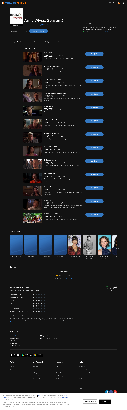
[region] (63, 401)
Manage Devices (38, 376)
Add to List (45, 25)
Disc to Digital (60, 373)
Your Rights (65, 397)
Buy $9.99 (40, 31)
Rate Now (69, 278)
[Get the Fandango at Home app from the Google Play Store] (27, 355)
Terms (39, 396)
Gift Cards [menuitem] (110, 3)
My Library (36, 367)
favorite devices (105, 32)
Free (11, 376)
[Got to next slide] (117, 247)
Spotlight (12, 367)
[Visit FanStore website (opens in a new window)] (124, 3)
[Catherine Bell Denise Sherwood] (75, 247)
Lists (57, 367)
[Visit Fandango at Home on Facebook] (111, 392)
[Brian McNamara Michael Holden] (89, 247)
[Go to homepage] (14, 3)
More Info (61, 42)
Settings (35, 373)
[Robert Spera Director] (45, 247)
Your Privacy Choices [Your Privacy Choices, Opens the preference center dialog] (90, 401)
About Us (82, 367)
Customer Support (84, 373)
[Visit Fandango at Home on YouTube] (115, 392)
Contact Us (82, 379)
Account (35, 370)
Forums (81, 376)
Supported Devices (84, 370)
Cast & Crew (33, 42)
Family (58, 370)
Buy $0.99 (94, 54)
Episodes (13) (17, 42)
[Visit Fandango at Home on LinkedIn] (107, 392)
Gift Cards (59, 379)
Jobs (80, 388)
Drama (17, 336)
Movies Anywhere (61, 376)
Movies (12, 370)
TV (10, 373)
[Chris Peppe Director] (60, 247)
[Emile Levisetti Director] (16, 247)
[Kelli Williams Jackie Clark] (104, 247)
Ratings (47, 42)
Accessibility (82, 385)
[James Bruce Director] (31, 247)
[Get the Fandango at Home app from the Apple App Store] (15, 355)
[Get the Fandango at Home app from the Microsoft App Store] (38, 355)
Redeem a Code (38, 379)
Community (58, 278)
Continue (104, 401)
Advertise (82, 382)
